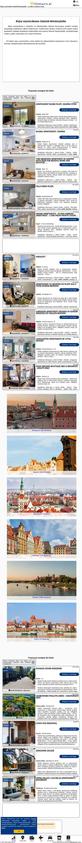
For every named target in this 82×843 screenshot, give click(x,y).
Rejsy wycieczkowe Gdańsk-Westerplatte (41, 824)
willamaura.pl (41, 3)
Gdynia (6, 368)
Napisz (79, 842)
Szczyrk (6, 725)
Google (33, 819)
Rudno (5, 670)
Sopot (5, 216)
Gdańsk (6, 106)
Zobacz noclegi (69, 110)
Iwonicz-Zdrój (8, 753)
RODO (3, 828)
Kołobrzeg (7, 780)
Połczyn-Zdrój (8, 698)
